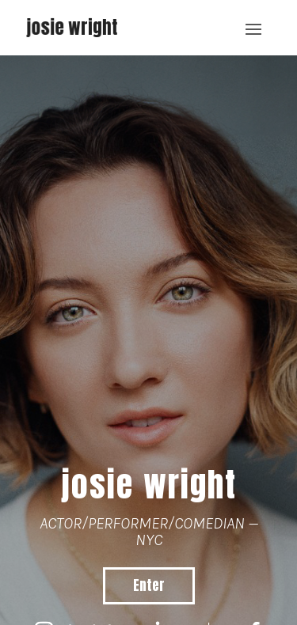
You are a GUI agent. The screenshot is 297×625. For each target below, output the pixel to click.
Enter (149, 585)
